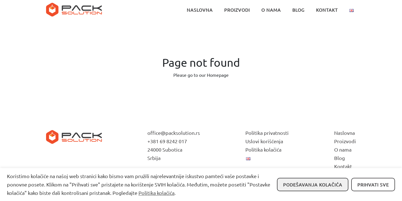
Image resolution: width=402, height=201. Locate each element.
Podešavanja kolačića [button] (312, 184)
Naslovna (344, 133)
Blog (339, 158)
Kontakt (343, 166)
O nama (342, 149)
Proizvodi (345, 141)
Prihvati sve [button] (373, 184)
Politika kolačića (156, 193)
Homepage (218, 75)
